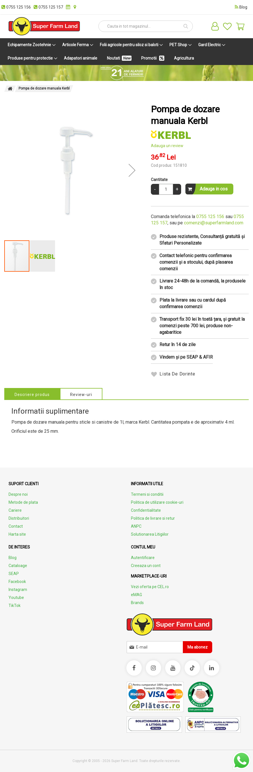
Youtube (16, 597)
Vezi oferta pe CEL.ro (150, 586)
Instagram (18, 589)
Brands (137, 602)
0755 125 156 (210, 216)
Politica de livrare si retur (153, 518)
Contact (16, 526)
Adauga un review (167, 145)
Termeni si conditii (147, 494)
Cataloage (18, 565)
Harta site (17, 534)
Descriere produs (32, 394)
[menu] (126, 51)
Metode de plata (23, 502)
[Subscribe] (197, 647)
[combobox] (145, 26)
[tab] (32, 393)
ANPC (136, 526)
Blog (13, 557)
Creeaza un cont (146, 565)
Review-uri (82, 394)
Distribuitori (19, 518)
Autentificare (143, 557)
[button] (132, 170)
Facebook (17, 581)
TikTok (15, 605)
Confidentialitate (146, 510)
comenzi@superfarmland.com (213, 222)
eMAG (136, 594)
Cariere (15, 510)
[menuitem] (30, 45)
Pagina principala (10, 89)
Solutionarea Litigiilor (150, 534)
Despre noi (18, 494)
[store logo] (44, 26)
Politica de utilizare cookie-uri (157, 502)
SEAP (14, 573)
